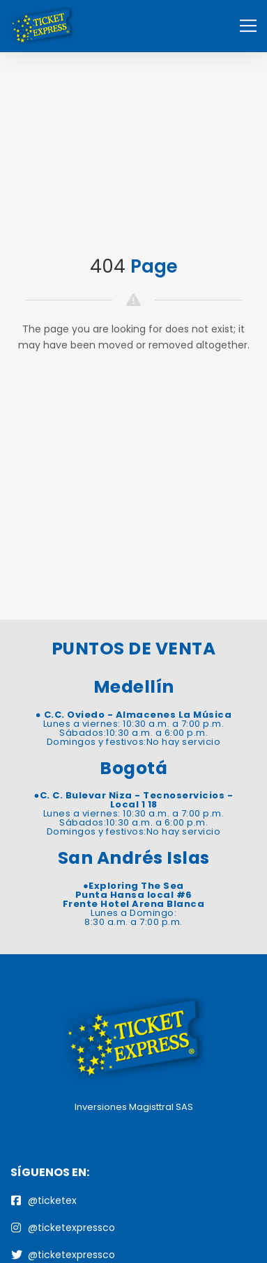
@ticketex (44, 1200)
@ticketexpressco (63, 1227)
